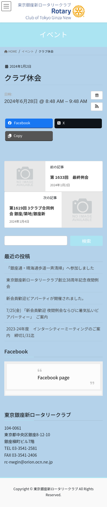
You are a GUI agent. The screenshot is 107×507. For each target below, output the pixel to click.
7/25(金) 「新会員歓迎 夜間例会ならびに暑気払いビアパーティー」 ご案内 (52, 313)
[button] (96, 107)
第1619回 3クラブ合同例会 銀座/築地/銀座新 (31, 210)
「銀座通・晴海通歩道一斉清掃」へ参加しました (50, 268)
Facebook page (54, 377)
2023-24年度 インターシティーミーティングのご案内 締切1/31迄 (53, 332)
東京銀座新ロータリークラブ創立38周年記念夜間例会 (52, 283)
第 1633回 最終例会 (69, 177)
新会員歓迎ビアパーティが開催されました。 (46, 298)
